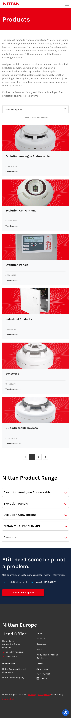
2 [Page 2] (39, 457)
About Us (41, 638)
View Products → (13, 171)
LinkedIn (42, 678)
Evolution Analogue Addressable (28, 156)
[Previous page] (25, 457)
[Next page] (46, 457)
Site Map (32, 694)
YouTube (42, 669)
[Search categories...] (35, 109)
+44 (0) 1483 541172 (46, 582)
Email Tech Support (23, 592)
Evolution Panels (17, 265)
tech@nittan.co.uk (18, 582)
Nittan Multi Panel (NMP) (35, 526)
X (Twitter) (43, 674)
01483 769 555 (10, 656)
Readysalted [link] (8, 699)
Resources (42, 644)
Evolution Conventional (21, 210)
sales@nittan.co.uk (13, 652)
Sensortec (35, 537)
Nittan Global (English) (13, 677)
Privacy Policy (44, 694)
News (39, 649)
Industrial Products (19, 319)
